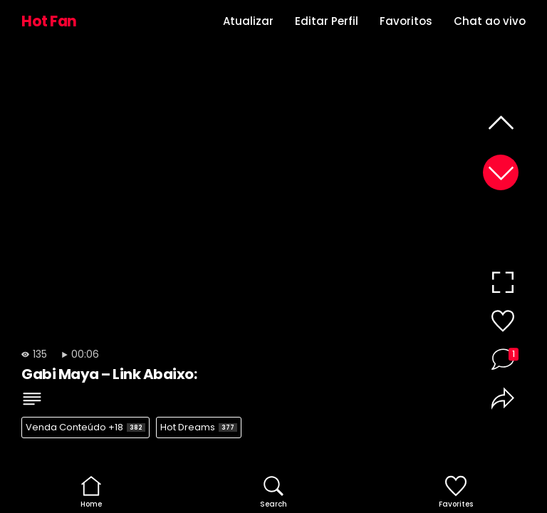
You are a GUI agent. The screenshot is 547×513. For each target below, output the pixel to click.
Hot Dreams (198, 427)
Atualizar (248, 21)
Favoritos (406, 21)
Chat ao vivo (490, 21)
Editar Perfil (326, 21)
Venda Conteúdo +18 (85, 427)
